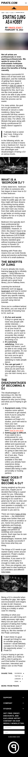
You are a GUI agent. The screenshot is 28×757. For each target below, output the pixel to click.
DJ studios (21, 233)
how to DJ (13, 271)
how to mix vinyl (16, 430)
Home (2, 12)
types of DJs (20, 514)
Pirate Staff (15, 28)
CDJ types (5, 572)
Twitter (19, 676)
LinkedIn (19, 679)
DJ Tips (12, 12)
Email (18, 681)
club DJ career (16, 86)
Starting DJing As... (20, 12)
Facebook (19, 673)
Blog (7, 12)
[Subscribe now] (14, 737)
